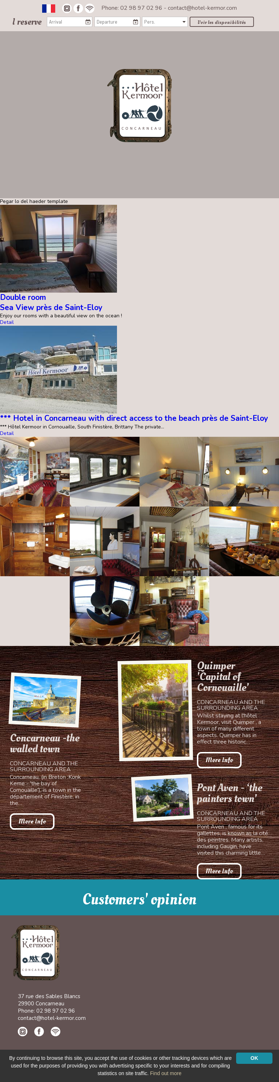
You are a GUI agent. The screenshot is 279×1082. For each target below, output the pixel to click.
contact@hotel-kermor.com (202, 8)
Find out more (165, 1073)
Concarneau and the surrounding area (44, 766)
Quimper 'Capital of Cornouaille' (223, 676)
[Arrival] (69, 22)
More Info (32, 821)
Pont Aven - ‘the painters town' (229, 793)
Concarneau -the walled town (45, 743)
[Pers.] (164, 22)
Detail (7, 322)
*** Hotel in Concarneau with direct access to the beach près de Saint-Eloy (134, 418)
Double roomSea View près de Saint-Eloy (51, 302)
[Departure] (117, 22)
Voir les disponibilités (222, 22)
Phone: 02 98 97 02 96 (132, 8)
